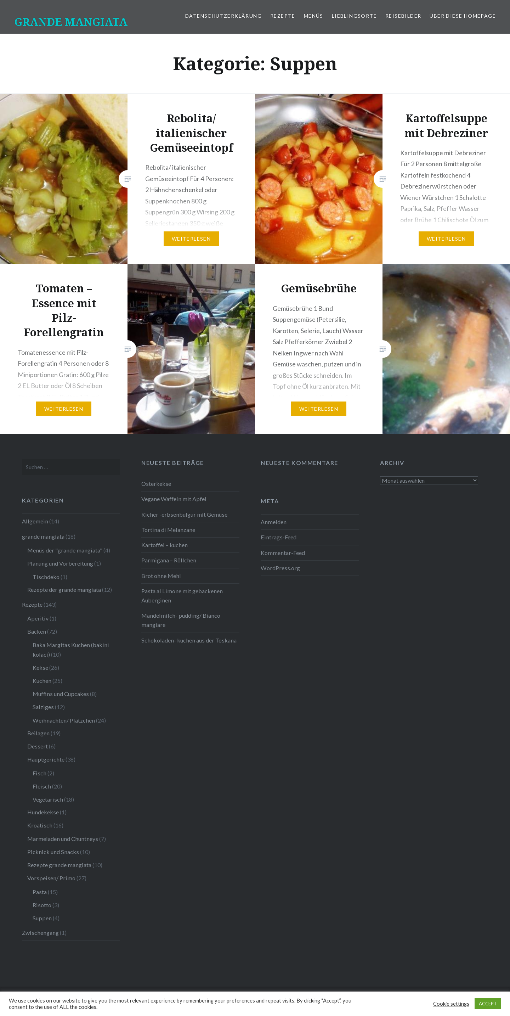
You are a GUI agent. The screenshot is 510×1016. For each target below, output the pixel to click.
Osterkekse (156, 483)
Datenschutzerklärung (223, 16)
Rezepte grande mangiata (59, 864)
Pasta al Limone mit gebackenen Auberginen (182, 596)
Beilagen (38, 733)
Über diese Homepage (463, 16)
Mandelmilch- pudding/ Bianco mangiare (180, 620)
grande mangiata (43, 536)
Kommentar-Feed (283, 552)
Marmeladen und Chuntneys (62, 838)
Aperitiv (38, 618)
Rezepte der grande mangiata (64, 589)
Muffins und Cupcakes (61, 693)
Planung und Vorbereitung (60, 563)
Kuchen (42, 680)
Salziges (43, 706)
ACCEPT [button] (488, 1003)
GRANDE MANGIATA (71, 22)
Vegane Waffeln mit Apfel (173, 498)
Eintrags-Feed (278, 537)
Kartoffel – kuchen (164, 544)
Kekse (40, 667)
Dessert (37, 746)
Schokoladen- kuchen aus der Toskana (189, 640)
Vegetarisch (48, 799)
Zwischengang (40, 932)
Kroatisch (39, 825)
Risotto (42, 905)
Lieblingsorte (354, 16)
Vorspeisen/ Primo (51, 878)
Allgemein (35, 521)
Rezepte (282, 16)
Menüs (313, 16)
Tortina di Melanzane (168, 529)
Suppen (42, 918)
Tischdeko (46, 576)
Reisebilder (403, 16)
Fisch (39, 773)
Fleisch (42, 786)
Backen (36, 631)
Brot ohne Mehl (161, 575)
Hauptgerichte (45, 759)
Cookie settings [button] (451, 1004)
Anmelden (274, 521)
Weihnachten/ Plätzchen (64, 720)
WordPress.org (280, 568)
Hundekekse (43, 812)
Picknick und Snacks (53, 851)
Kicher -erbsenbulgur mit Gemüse (184, 514)
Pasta (40, 891)
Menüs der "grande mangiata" (64, 550)
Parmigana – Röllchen (168, 560)
